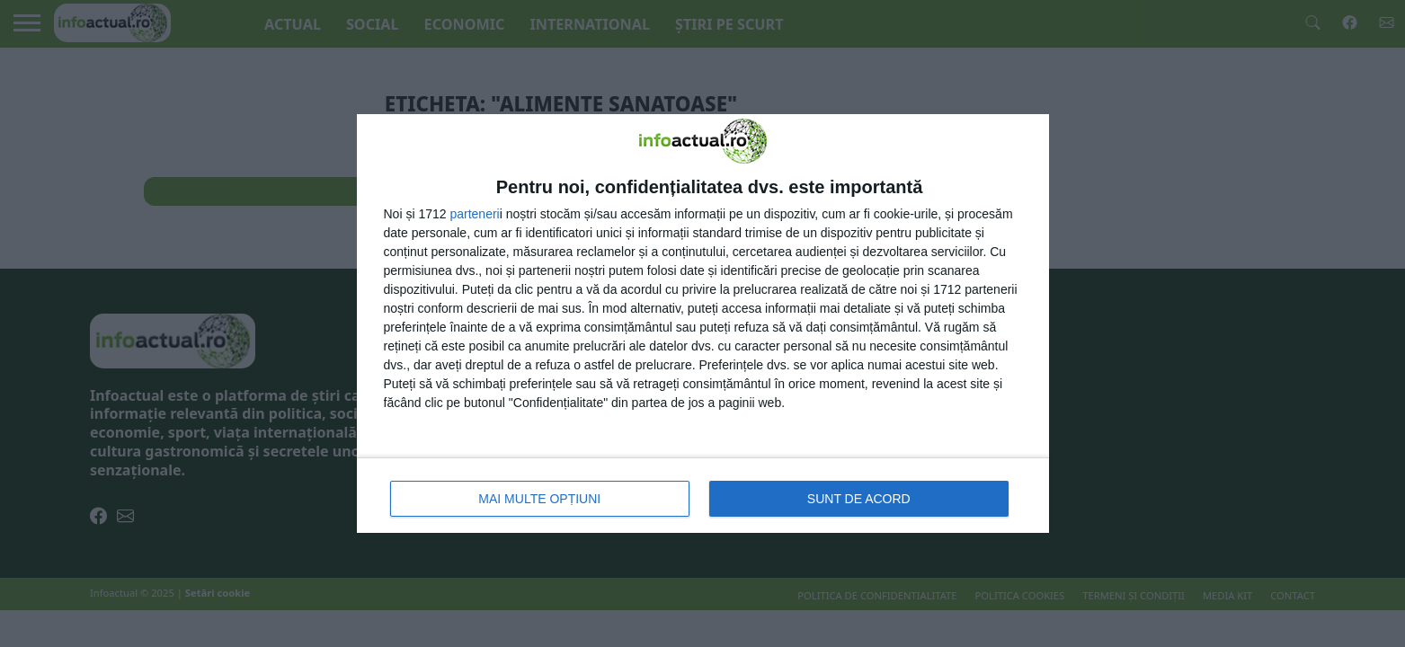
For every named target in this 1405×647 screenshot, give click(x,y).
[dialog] (703, 323)
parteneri (474, 214)
